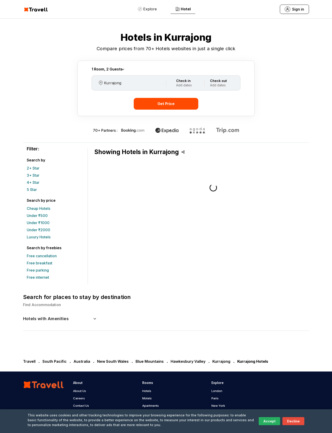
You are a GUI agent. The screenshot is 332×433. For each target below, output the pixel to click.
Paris (215, 398)
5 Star (32, 189)
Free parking (38, 270)
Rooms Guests (108, 69)
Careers (79, 398)
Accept (269, 421)
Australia (82, 361)
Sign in (298, 9)
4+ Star (33, 182)
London (216, 391)
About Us (79, 391)
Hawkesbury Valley (188, 361)
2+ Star (33, 168)
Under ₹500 (37, 215)
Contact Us (81, 405)
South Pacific (54, 361)
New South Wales (113, 361)
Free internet (38, 277)
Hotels (146, 391)
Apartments (150, 405)
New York (218, 405)
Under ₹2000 (38, 230)
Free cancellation (42, 256)
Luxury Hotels (38, 237)
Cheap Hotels (38, 208)
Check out (218, 81)
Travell (29, 361)
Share (183, 152)
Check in (183, 81)
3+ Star (33, 175)
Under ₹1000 (38, 222)
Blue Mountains (150, 361)
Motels (147, 398)
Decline (293, 421)
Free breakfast (39, 263)
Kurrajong (221, 361)
